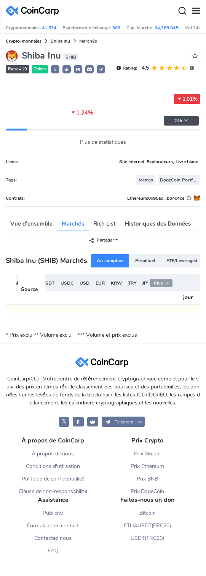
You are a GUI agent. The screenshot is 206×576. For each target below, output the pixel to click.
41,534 (49, 28)
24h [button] (181, 121)
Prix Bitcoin (147, 453)
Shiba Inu (60, 41)
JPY (146, 283)
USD (84, 283)
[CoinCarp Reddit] (92, 421)
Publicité (53, 513)
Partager (101, 240)
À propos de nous (53, 453)
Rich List (104, 224)
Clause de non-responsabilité (53, 491)
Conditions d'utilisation (53, 466)
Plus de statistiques (103, 142)
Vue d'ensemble (31, 224)
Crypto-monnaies (24, 41)
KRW (116, 283)
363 (116, 28)
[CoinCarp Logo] (34, 11)
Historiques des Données (158, 224)
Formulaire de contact (53, 525)
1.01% (187, 98)
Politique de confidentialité (53, 478)
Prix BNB (147, 478)
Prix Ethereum (147, 466)
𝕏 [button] (55, 70)
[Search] (182, 11)
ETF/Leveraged (181, 261)
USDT (48, 283)
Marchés (73, 224)
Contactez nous (53, 538)
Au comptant (110, 261)
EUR (100, 283)
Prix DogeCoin (147, 491)
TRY (132, 283)
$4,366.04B (167, 28)
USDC (67, 283)
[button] (66, 69)
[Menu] (195, 11)
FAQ (53, 550)
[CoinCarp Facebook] (78, 421)
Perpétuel (145, 261)
